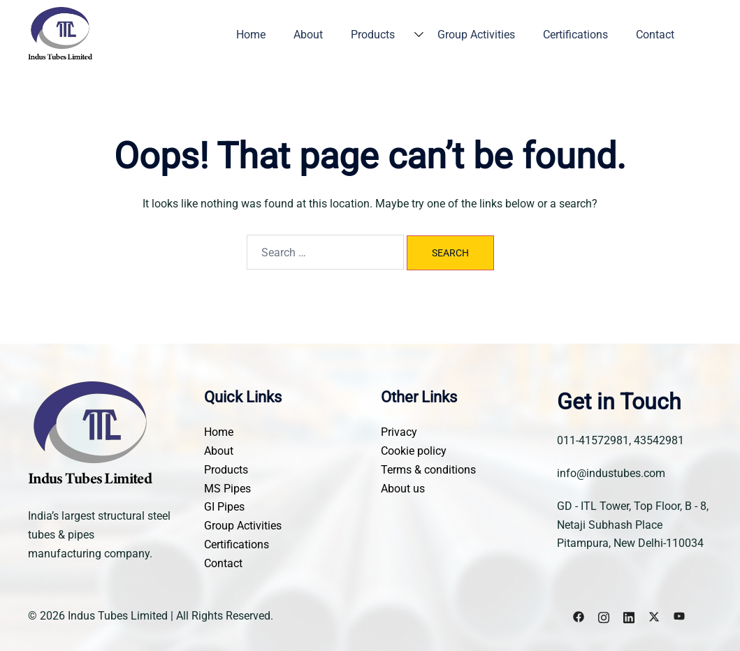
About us (403, 488)
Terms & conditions (428, 469)
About (308, 34)
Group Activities (476, 34)
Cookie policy (414, 451)
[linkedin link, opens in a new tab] (628, 615)
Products (373, 34)
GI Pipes (224, 506)
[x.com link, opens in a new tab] (654, 615)
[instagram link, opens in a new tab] (603, 615)
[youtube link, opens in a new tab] (679, 615)
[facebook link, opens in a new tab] (578, 615)
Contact (655, 34)
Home (251, 34)
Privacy (399, 432)
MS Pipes (227, 488)
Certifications (575, 34)
